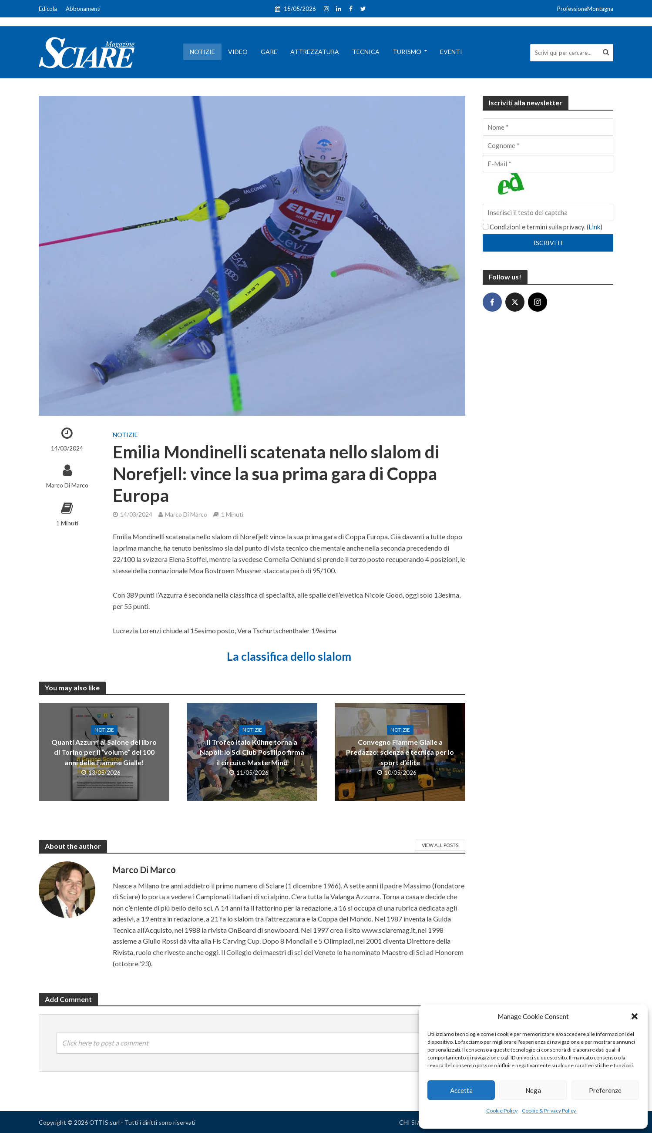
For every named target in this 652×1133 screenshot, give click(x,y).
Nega (533, 1090)
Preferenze (605, 1090)
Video (238, 51)
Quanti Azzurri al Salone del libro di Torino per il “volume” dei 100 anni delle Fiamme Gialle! (104, 752)
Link (594, 227)
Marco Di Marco (67, 485)
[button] (634, 1016)
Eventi (451, 51)
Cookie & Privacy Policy (549, 1110)
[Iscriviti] (548, 243)
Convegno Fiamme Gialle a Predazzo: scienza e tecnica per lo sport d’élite (400, 752)
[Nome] (548, 127)
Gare (269, 51)
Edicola (48, 8)
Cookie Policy (502, 1110)
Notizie (202, 51)
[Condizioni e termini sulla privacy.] (485, 226)
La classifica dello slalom (289, 656)
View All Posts (440, 845)
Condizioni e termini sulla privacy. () (542, 227)
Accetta (461, 1090)
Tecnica (366, 51)
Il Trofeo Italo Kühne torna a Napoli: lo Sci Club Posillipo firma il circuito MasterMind (252, 752)
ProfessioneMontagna (585, 8)
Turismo (407, 51)
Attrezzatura (314, 51)
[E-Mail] (548, 163)
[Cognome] (548, 145)
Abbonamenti (83, 8)
